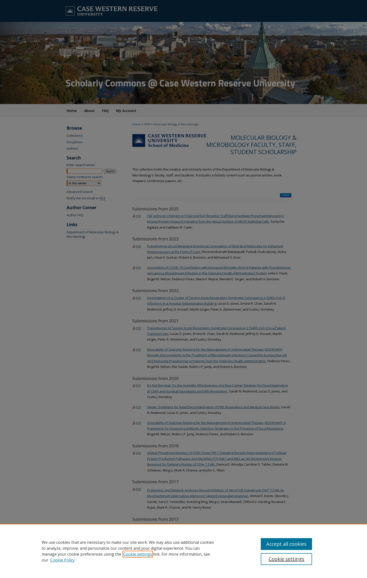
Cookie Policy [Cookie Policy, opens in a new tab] (62, 560)
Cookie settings (137, 554)
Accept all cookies (286, 544)
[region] (183, 551)
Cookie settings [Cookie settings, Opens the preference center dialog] (286, 559)
